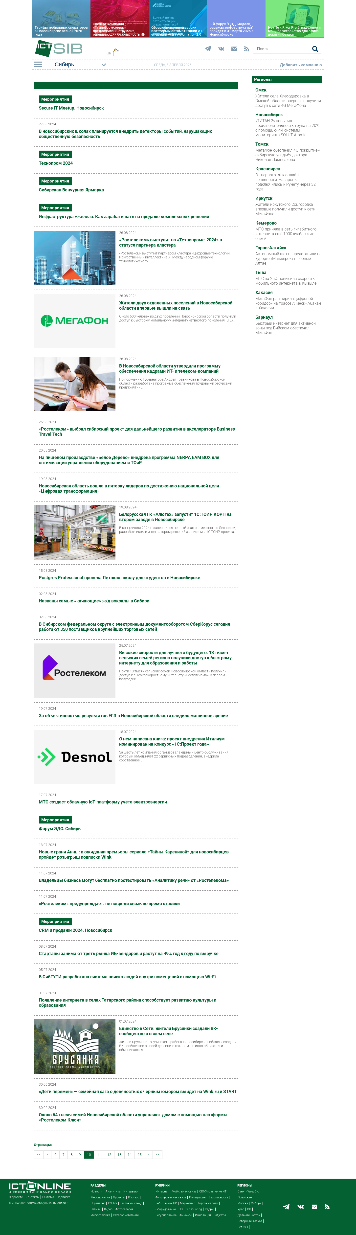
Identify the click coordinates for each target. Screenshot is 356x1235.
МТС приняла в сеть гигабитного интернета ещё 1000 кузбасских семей (285, 234)
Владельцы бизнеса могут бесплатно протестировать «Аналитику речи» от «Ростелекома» (134, 880)
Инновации (203, 1215)
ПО (181, 1209)
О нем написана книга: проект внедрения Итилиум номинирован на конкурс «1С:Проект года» (172, 741)
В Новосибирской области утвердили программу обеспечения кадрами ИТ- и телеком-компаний (170, 368)
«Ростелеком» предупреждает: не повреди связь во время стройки (109, 903)
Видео (108, 1209)
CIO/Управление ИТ (212, 1191)
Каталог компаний (126, 1215)
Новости (97, 1191)
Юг (249, 1209)
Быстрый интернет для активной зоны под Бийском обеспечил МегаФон (285, 328)
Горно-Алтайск (271, 247)
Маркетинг (187, 1203)
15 (140, 1155)
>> (157, 1155)
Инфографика (100, 1215)
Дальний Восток (249, 1215)
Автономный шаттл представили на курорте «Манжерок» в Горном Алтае (288, 259)
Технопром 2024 (56, 163)
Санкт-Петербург (249, 1191)
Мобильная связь (184, 1191)
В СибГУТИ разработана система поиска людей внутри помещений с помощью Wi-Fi (127, 976)
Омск (261, 90)
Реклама (48, 1197)
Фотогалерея (124, 1209)
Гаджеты (220, 1215)
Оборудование (166, 1209)
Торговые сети (208, 1203)
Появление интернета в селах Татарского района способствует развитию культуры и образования (127, 1002)
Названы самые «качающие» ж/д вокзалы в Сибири (94, 600)
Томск (261, 144)
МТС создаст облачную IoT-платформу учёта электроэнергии (103, 801)
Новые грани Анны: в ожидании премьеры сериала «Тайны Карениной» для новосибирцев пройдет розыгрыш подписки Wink (134, 854)
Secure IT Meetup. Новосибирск (71, 108)
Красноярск (267, 168)
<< (38, 1155)
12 (109, 1155)
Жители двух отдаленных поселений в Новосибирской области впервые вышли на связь (175, 305)
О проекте (16, 1197)
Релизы (96, 1209)
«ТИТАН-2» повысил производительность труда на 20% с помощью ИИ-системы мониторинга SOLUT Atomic (287, 127)
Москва (243, 1203)
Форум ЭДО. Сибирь (60, 828)
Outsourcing (194, 1209)
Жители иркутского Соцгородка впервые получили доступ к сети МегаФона (285, 209)
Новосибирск (269, 114)
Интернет (162, 1191)
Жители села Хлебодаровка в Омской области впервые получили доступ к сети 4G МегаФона (288, 101)
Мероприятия (55, 99)
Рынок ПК (170, 1203)
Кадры (209, 1209)
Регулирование (166, 1215)
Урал (241, 1209)
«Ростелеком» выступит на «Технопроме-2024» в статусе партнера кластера (170, 242)
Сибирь (256, 1203)
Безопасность (218, 1197)
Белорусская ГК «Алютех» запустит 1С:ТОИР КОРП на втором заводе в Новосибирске (175, 517)
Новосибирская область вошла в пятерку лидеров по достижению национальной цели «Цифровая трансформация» (129, 488)
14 (130, 1155)
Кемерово (266, 223)
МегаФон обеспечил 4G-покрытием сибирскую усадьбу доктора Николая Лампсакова (287, 155)
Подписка (63, 1197)
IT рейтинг (98, 1203)
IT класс (133, 1197)
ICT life (112, 1203)
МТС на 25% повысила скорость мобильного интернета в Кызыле (285, 281)
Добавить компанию (301, 64)
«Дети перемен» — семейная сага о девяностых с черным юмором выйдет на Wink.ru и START (138, 1091)
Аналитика (113, 1191)
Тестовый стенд (131, 1203)
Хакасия (264, 292)
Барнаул (264, 317)
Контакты (32, 1197)
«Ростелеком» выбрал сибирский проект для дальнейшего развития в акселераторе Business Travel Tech (137, 431)
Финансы (185, 1215)
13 (119, 1155)
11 (99, 1155)
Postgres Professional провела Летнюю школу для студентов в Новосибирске (119, 577)
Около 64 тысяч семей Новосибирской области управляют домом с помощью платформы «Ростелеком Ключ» (133, 1117)
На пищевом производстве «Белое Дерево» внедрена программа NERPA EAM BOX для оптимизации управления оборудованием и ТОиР (129, 460)
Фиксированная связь (171, 1197)
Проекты (119, 1197)
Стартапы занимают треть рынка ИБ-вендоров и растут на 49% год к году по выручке (129, 953)
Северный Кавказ (250, 1221)
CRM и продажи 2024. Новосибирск (75, 930)
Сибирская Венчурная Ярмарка (71, 189)
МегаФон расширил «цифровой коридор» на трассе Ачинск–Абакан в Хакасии (288, 303)
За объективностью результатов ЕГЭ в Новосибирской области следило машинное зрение (133, 715)
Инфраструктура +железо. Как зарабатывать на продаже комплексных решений (124, 216)
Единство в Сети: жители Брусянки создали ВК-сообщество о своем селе (168, 1031)
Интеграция (197, 1197)
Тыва (261, 272)
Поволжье (245, 1197)
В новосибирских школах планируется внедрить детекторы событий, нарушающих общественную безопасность (125, 134)
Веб (158, 1203)
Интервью (130, 1191)
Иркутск (263, 198)
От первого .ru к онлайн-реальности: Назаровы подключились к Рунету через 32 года (285, 182)
